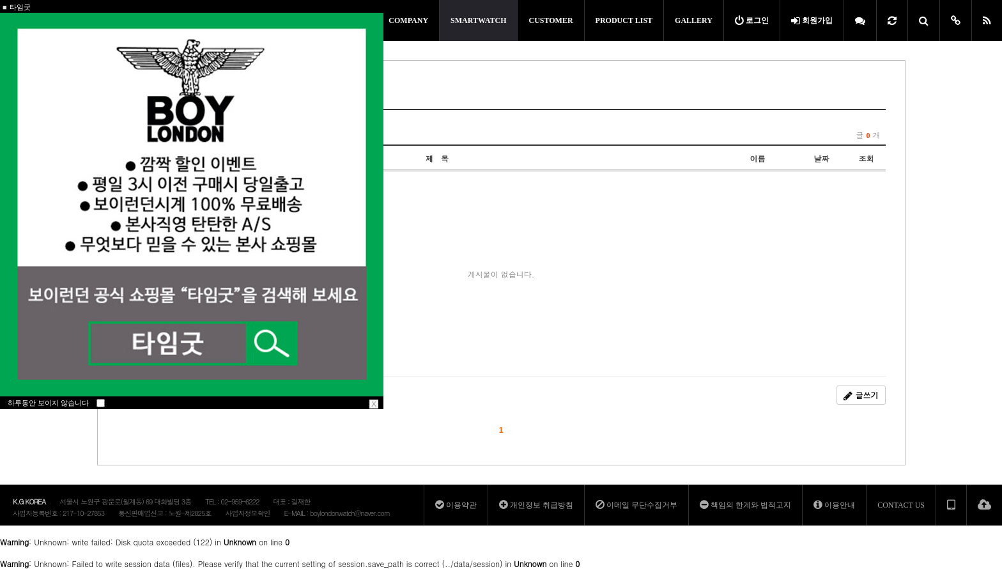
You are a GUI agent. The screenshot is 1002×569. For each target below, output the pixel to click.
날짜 (821, 158)
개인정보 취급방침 (536, 505)
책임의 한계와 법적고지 (745, 505)
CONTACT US (901, 505)
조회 (866, 158)
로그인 (752, 20)
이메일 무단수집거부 (636, 505)
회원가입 (812, 20)
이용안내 (834, 505)
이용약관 (456, 505)
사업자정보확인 (247, 513)
